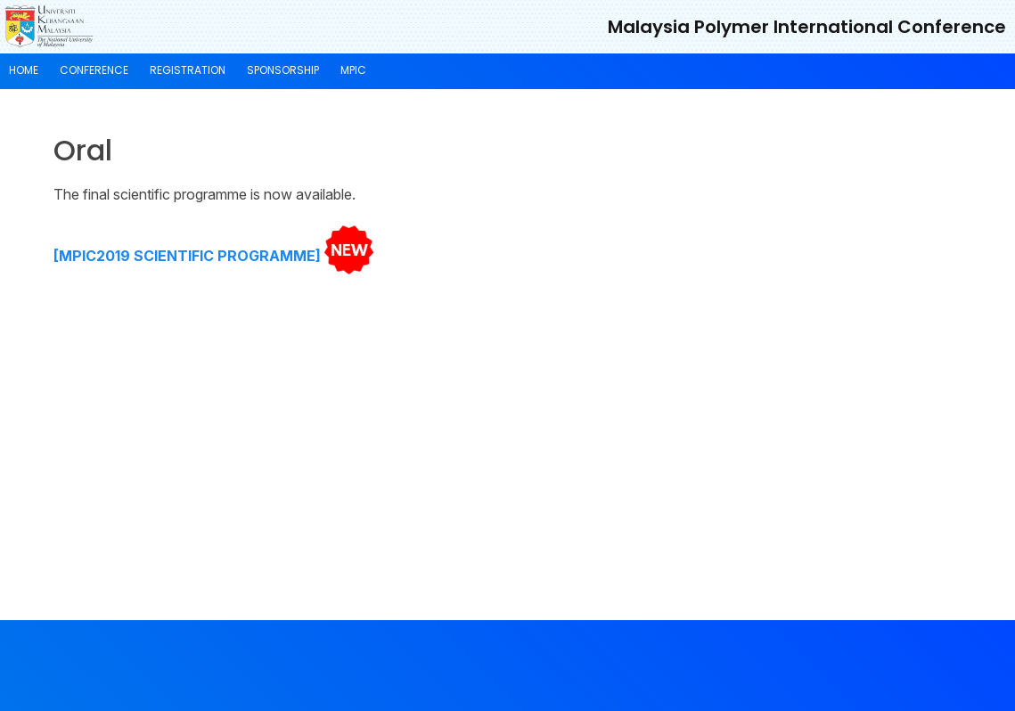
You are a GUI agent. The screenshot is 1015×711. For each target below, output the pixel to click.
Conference (94, 70)
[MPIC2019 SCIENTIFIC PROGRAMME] (187, 256)
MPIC (353, 70)
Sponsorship (283, 70)
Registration (187, 70)
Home (23, 70)
